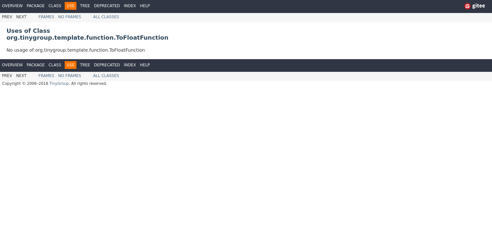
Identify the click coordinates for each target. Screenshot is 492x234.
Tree (85, 6)
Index (130, 6)
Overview (12, 6)
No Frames (69, 17)
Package (36, 6)
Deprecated (107, 6)
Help (145, 6)
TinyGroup (59, 83)
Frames (46, 17)
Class (54, 6)
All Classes (106, 17)
